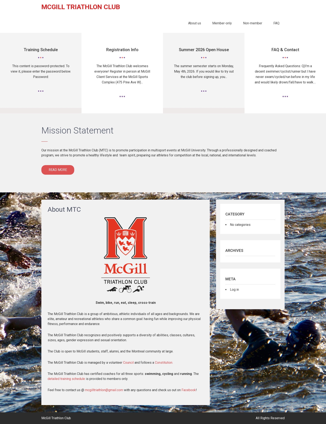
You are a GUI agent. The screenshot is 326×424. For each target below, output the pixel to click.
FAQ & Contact (285, 49)
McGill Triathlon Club (80, 7)
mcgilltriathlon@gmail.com (104, 390)
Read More (58, 170)
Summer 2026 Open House (204, 49)
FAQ (276, 23)
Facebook (189, 390)
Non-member (252, 23)
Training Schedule (41, 49)
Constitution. (164, 363)
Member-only (222, 23)
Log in (234, 290)
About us (194, 23)
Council (128, 363)
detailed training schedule (66, 379)
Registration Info (122, 49)
